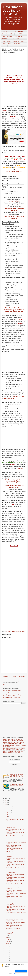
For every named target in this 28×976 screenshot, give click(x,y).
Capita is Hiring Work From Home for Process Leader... (14, 897)
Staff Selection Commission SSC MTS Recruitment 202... (14, 827)
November (8, 808)
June (7, 817)
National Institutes (6, 41)
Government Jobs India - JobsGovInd (12, 10)
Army (17, 38)
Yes (21, 973)
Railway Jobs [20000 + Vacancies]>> (11, 693)
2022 (6, 948)
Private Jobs (14, 631)
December (8, 806)
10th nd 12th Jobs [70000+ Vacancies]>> (12, 695)
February (8, 941)
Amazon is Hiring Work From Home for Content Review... (14, 920)
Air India (12, 38)
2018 (6, 956)
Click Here (20, 468)
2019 (6, 954)
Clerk (22, 41)
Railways (20, 31)
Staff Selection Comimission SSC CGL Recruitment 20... (14, 839)
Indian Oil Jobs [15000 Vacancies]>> (11, 697)
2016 (6, 960)
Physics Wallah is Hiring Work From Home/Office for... (14, 926)
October (8, 810)
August (8, 814)
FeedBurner (17, 766)
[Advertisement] (14, 64)
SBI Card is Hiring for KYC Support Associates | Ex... (14, 891)
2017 (6, 958)
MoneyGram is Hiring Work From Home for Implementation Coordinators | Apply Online (13, 740)
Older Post (22, 676)
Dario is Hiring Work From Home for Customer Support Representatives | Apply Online (13, 743)
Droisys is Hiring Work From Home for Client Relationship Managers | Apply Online (13, 752)
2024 (6, 804)
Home (14, 676)
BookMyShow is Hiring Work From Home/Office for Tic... (13, 846)
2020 (6, 952)
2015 (6, 962)
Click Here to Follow (14, 201)
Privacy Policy (16, 43)
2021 (6, 950)
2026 (6, 800)
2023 (6, 946)
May (7, 935)
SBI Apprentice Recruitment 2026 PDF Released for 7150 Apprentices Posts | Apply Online (14, 749)
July (7, 816)
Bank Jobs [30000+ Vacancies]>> (10, 692)
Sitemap (4, 46)
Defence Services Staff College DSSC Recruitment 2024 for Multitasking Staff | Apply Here (16, 775)
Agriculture (5, 38)
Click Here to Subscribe (14, 171)
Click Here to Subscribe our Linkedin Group (14, 309)
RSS (4, 684)
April (7, 937)
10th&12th (8, 631)
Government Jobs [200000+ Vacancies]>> (12, 690)
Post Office (16, 41)
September (8, 812)
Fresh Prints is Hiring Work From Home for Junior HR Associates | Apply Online (16, 785)
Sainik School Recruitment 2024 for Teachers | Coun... (14, 849)
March (7, 939)
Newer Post (6, 676)
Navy (3, 36)
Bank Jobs (13, 31)
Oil (16, 33)
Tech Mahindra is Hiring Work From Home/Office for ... (14, 871)
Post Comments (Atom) (13, 681)
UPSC (21, 33)
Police (9, 43)
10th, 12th (4, 33)
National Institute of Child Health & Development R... (13, 929)
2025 (6, 802)
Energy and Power (18, 36)
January (8, 943)
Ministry (11, 33)
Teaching (9, 36)
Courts (4, 43)
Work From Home (21, 631)
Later (7, 973)
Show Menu (5, 31)
